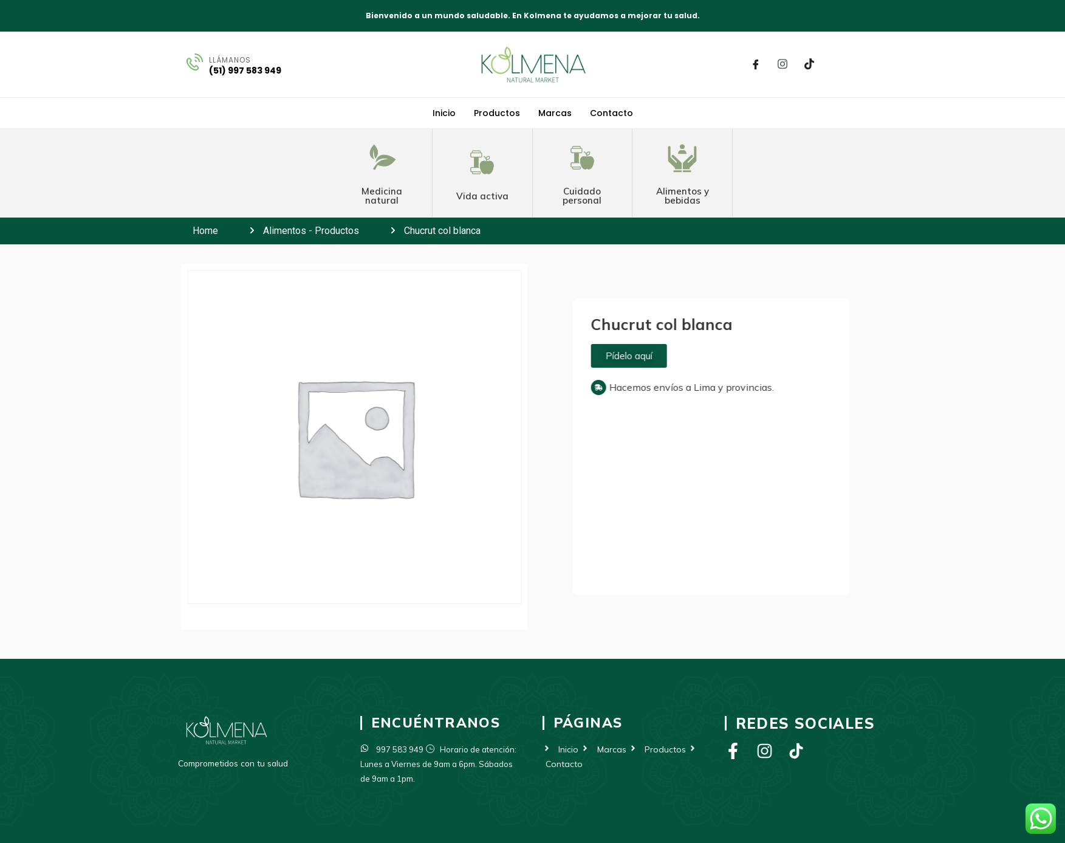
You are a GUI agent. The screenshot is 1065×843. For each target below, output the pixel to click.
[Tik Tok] (809, 64)
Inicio (444, 113)
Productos (497, 113)
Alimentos (284, 230)
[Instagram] (782, 64)
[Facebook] (756, 64)
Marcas (555, 113)
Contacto (611, 113)
